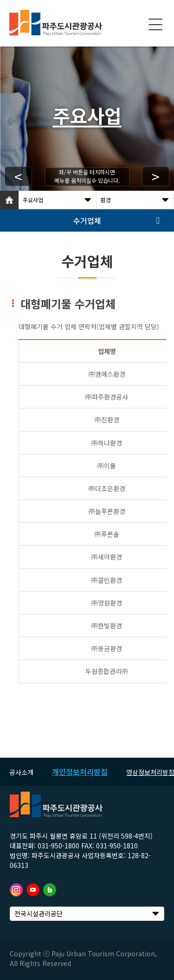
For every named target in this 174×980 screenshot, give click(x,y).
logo (55, 22)
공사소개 (21, 772)
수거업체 (87, 220)
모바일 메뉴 (155, 24)
